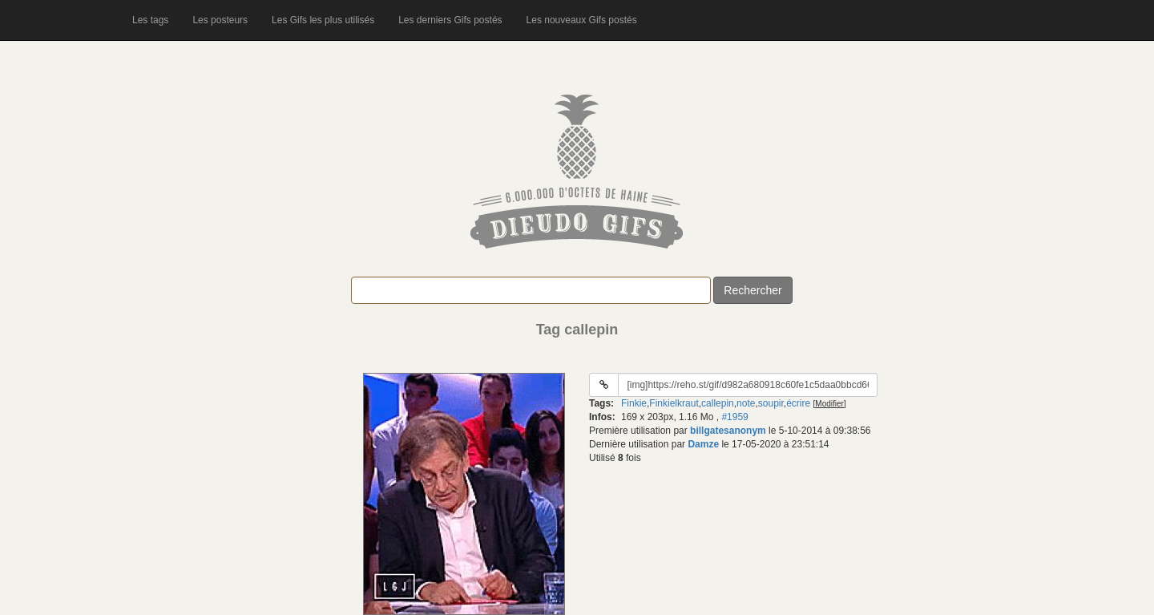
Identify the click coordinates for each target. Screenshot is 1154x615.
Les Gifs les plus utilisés (323, 20)
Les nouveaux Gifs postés (582, 20)
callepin (717, 403)
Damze (703, 444)
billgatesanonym (728, 430)
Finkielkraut (673, 403)
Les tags (150, 20)
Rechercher (752, 290)
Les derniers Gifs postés (450, 20)
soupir (771, 403)
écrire (798, 403)
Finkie (634, 403)
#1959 (734, 417)
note (745, 403)
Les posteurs (220, 20)
